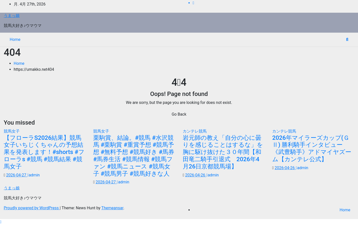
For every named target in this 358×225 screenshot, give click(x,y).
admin (33, 175)
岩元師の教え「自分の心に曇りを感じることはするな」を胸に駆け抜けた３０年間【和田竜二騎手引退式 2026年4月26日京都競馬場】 (223, 152)
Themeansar (112, 208)
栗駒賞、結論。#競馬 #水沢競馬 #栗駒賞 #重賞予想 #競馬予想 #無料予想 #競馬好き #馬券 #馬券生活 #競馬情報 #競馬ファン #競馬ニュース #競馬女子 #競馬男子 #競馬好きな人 (133, 155)
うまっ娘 (12, 15)
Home (15, 39)
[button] (347, 39)
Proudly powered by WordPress (32, 208)
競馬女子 (12, 131)
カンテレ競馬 (195, 131)
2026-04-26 (195, 175)
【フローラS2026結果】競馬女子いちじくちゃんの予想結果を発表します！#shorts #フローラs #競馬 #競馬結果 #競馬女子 (44, 152)
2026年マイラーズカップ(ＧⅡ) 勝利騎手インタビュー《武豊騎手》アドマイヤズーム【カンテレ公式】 (311, 148)
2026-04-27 (16, 175)
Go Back (179, 114)
